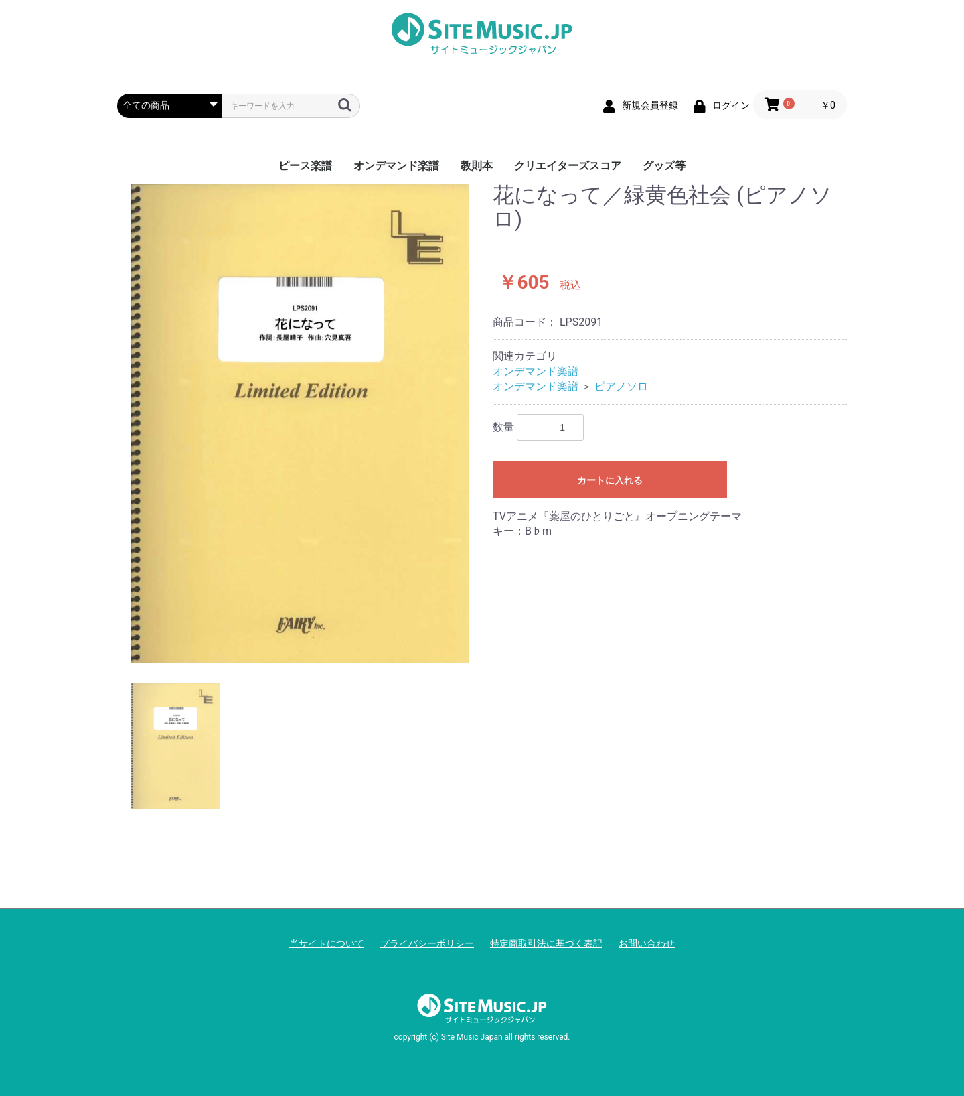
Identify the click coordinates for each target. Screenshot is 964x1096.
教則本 (477, 165)
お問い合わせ (647, 943)
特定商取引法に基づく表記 (546, 943)
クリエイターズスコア (567, 165)
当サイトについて (326, 943)
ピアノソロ (621, 386)
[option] (300, 423)
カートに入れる (610, 480)
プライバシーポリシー (427, 943)
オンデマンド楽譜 (396, 165)
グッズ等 (664, 165)
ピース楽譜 (305, 165)
